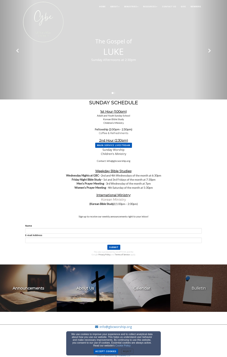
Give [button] (183, 6)
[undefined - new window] (28, 288)
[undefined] (85, 288)
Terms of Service (122, 254)
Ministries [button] (131, 6)
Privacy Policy (105, 254)
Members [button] (196, 6)
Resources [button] (150, 6)
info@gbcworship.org (115, 327)
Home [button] (102, 6)
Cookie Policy (123, 345)
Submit (114, 247)
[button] (17, 49)
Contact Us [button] (169, 6)
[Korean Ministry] (113, 199)
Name (28, 225)
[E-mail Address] (113, 240)
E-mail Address (33, 235)
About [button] (114, 6)
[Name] (113, 231)
